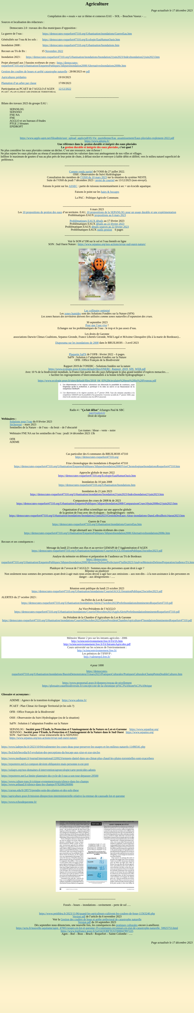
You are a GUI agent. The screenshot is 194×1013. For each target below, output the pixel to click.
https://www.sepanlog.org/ (144, 729)
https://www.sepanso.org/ (140, 732)
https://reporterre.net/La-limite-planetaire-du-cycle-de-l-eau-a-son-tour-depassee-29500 (49, 775)
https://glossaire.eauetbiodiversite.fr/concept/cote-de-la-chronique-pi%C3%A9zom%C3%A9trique (97, 685)
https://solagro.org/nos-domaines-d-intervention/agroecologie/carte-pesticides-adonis (48, 769)
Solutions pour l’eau (21, 421)
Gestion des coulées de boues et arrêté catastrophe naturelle (34, 71)
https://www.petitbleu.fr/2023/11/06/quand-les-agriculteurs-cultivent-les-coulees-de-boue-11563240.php (97, 913)
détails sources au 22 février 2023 (110, 226)
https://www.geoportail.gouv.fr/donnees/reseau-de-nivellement (97, 682)
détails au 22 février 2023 (110, 223)
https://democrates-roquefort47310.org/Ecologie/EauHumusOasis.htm (81, 39)
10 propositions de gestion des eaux (42, 212)
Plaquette (77, 354)
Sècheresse (16, 424)
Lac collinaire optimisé (97, 310)
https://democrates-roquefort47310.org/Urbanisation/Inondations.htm (81, 45)
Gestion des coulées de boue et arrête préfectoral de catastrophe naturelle (101, 919)
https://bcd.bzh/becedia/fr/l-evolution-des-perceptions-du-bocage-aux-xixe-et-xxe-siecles (50, 752)
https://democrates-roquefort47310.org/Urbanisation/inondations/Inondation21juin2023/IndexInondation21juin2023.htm (93, 56)
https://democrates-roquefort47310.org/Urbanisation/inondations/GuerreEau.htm (87, 33)
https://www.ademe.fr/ (74, 700)
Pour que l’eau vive (96, 325)
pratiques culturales (127, 925)
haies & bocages (110, 191)
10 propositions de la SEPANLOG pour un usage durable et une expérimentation (131, 212)
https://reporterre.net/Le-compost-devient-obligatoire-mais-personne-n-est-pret (45, 764)
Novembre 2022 (54, 51)
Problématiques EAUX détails (86, 220)
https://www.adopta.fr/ (97, 141)
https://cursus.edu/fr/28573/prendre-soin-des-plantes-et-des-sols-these (40, 790)
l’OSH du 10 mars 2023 (93, 177)
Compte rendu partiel (81, 171)
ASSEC (73, 186)
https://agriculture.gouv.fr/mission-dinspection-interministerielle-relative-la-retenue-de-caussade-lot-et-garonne (63, 795)
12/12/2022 (65, 88)
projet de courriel (104, 180)
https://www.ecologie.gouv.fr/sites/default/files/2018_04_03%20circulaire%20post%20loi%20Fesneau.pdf (97, 380)
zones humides (72, 313)
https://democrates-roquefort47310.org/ (97, 457)
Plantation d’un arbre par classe (18, 83)
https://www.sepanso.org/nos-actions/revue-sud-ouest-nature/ (112, 244)
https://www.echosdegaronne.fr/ (19, 801)
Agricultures (13, 77)
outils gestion (104, 229)
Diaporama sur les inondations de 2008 (77, 342)
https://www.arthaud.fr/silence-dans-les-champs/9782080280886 (37, 784)
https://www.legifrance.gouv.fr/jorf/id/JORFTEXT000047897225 (97, 931)
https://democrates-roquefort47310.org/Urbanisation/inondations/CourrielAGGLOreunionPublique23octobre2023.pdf (97, 550)
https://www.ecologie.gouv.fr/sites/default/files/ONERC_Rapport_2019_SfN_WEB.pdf (97, 369)
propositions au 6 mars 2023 (110, 215)
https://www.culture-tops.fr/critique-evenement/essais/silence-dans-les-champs (45, 781)
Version (78, 916)
